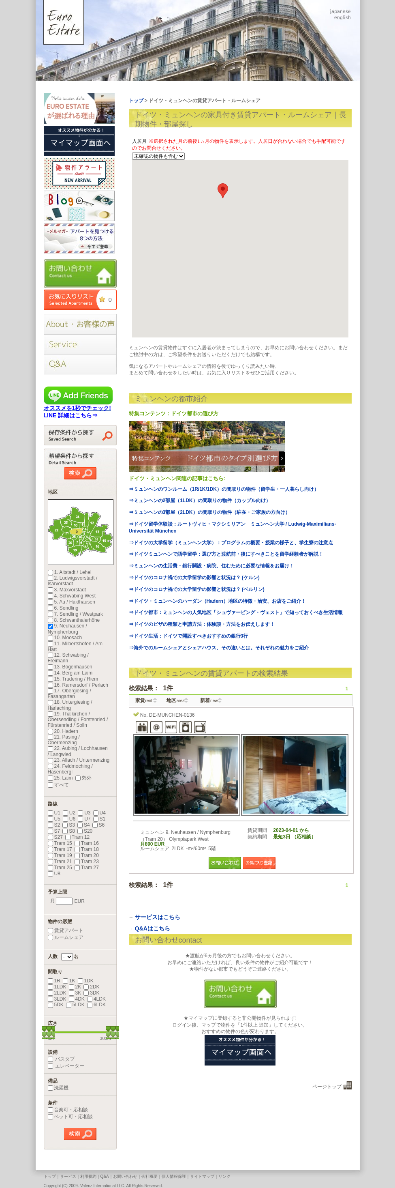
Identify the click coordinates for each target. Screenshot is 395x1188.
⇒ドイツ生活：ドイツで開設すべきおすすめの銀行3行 (188, 636)
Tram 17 (60, 849)
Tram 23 (87, 861)
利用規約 (88, 1176)
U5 (54, 819)
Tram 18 (87, 849)
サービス (68, 1176)
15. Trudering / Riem (73, 679)
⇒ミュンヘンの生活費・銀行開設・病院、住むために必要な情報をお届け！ (211, 566)
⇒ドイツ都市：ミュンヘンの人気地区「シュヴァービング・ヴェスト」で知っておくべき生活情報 (236, 612)
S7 (54, 831)
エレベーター (66, 1066)
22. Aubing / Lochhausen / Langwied (78, 751)
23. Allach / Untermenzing (79, 760)
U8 (54, 873)
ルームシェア (65, 937)
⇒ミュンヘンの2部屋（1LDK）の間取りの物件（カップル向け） (200, 500)
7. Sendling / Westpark (75, 614)
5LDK (75, 1005)
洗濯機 (58, 1088)
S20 (84, 831)
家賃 (143, 700)
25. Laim (60, 778)
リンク (224, 1176)
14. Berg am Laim (70, 673)
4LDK (96, 999)
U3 (84, 813)
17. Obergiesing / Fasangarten (69, 693)
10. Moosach (65, 637)
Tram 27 (87, 867)
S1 (99, 819)
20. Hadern (63, 731)
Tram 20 (87, 855)
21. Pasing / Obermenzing (64, 739)
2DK (91, 987)
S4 (83, 825)
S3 (68, 825)
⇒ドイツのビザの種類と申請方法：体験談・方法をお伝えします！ (202, 624)
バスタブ (61, 1059)
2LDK (57, 993)
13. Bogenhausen (70, 667)
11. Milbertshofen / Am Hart (75, 646)
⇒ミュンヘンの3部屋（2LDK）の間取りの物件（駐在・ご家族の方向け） (209, 512)
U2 (69, 813)
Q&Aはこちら (152, 928)
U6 (69, 819)
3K (75, 993)
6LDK (96, 1005)
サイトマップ (202, 1176)
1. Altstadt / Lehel (70, 572)
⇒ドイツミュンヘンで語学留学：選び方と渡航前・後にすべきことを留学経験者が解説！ (226, 554)
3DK (91, 993)
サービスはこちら (157, 917)
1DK (86, 981)
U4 (99, 813)
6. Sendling (63, 608)
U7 (84, 819)
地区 (176, 700)
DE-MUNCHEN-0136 (172, 715)
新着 (209, 700)
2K (75, 987)
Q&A (104, 1176)
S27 (55, 837)
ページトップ (327, 1086)
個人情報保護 (174, 1176)
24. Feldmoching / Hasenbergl (70, 769)
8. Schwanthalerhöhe (74, 620)
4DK (77, 999)
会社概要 (149, 1176)
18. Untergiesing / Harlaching (70, 705)
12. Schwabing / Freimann (68, 658)
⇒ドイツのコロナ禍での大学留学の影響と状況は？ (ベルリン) (197, 589)
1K (69, 981)
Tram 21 (60, 861)
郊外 (83, 778)
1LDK (57, 987)
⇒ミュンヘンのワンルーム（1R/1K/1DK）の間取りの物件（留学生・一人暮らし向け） (224, 489)
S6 (98, 825)
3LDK (57, 999)
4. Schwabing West (72, 596)
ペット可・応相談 (70, 1116)
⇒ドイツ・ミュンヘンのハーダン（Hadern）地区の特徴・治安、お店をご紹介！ (217, 601)
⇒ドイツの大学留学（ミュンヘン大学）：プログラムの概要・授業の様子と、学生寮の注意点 (231, 543)
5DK (56, 1005)
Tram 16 (87, 843)
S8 (68, 831)
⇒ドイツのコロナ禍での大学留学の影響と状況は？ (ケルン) (194, 577)
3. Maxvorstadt (67, 590)
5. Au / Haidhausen (71, 602)
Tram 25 (60, 867)
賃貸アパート (65, 930)
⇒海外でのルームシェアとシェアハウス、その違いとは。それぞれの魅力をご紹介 (219, 648)
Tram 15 (60, 843)
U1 (54, 813)
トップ (50, 1176)
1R (54, 981)
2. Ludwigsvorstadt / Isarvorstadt (73, 580)
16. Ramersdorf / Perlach (78, 685)
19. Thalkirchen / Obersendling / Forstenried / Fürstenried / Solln (78, 719)
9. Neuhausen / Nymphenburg (67, 628)
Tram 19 (60, 855)
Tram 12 (77, 837)
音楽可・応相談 (68, 1110)
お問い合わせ (125, 1176)
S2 (54, 825)
